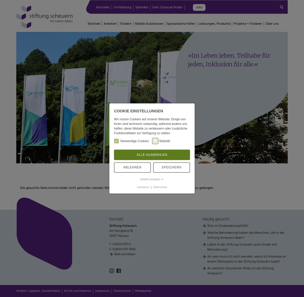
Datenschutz (160, 187)
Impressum (143, 187)
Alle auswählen (152, 154)
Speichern (171, 167)
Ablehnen (132, 167)
